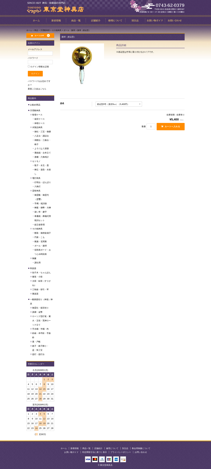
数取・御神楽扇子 (42, 233)
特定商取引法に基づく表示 (94, 452)
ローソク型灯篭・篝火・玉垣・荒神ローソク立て (41, 320)
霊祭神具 (36, 191)
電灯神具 (36, 178)
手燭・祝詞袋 (40, 203)
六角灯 (37, 186)
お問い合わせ (141, 452)
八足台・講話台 (41, 136)
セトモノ (36, 161)
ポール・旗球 (40, 246)
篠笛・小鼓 (37, 277)
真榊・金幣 (37, 312)
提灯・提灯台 (38, 354)
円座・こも (39, 237)
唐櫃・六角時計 (41, 157)
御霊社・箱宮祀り (40, 308)
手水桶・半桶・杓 (40, 329)
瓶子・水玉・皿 (41, 165)
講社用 (37, 262)
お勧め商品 (35, 105)
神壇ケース (39, 123)
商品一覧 (86, 448)
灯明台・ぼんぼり (42, 182)
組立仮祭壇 (39, 224)
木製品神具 (37, 127)
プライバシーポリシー (120, 452)
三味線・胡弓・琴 (40, 289)
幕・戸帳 (36, 341)
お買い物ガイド (71, 452)
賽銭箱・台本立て (42, 153)
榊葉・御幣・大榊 (42, 207)
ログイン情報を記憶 (38, 66)
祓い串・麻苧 (40, 212)
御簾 (34, 258)
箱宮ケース (39, 119)
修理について (112, 448)
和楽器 (33, 268)
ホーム (64, 448)
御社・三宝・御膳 (42, 131)
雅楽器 (35, 294)
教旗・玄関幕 (40, 241)
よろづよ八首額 (41, 148)
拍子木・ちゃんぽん (41, 272)
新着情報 (74, 448)
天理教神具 (35, 110)
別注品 (125, 448)
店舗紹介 (98, 448)
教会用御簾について (141, 448)
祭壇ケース (37, 115)
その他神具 (37, 229)
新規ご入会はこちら (37, 89)
